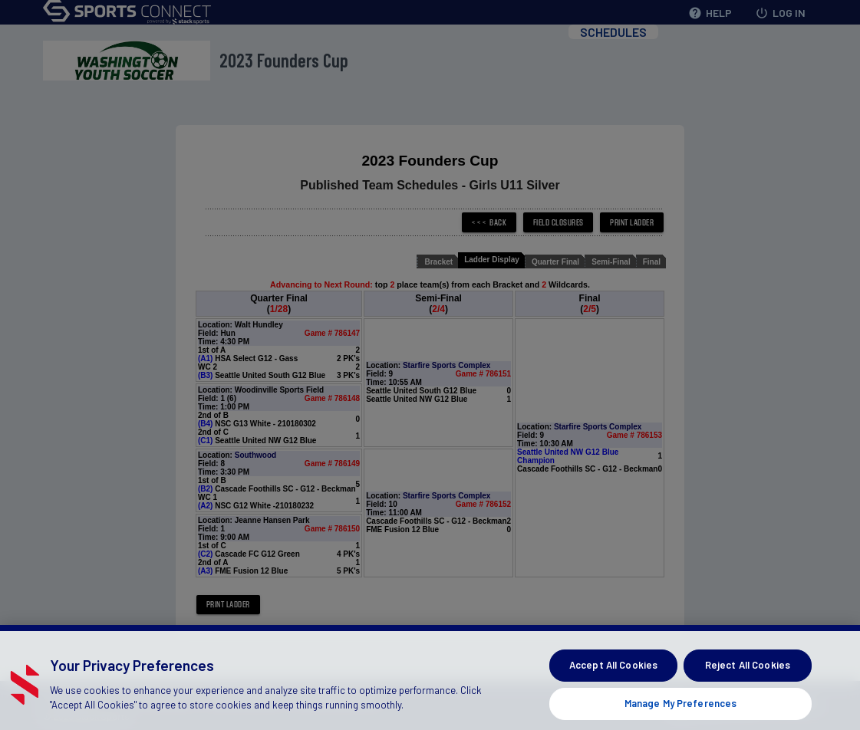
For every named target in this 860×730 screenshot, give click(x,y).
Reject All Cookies (747, 681)
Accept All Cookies (613, 681)
